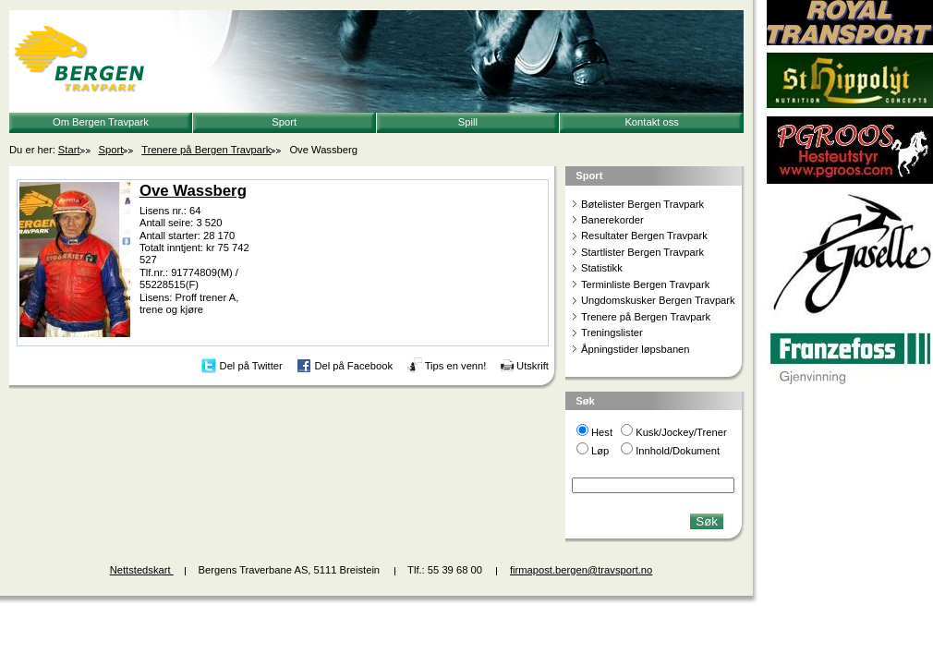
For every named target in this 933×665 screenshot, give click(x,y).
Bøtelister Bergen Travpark (642, 204)
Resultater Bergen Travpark (644, 235)
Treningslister (612, 332)
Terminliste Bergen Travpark (645, 284)
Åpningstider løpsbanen (635, 349)
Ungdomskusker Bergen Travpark (658, 300)
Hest (601, 432)
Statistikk (602, 267)
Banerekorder (612, 219)
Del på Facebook (353, 364)
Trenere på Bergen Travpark (206, 149)
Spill (468, 121)
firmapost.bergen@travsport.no (581, 569)
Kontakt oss (651, 121)
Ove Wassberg (193, 191)
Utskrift (532, 364)
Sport (284, 121)
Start (69, 149)
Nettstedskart (142, 569)
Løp (600, 450)
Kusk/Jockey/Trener (681, 432)
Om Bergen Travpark (101, 121)
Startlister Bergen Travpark (642, 252)
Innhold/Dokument (678, 450)
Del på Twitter (251, 364)
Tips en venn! (456, 364)
